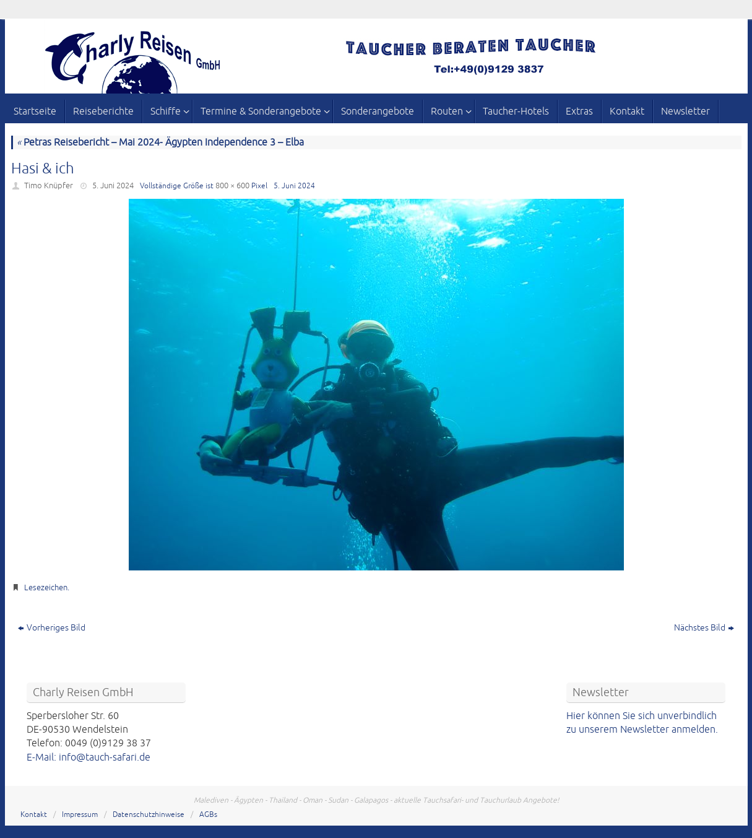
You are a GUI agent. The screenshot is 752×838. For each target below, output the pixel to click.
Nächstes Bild (704, 627)
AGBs (208, 814)
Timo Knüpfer (48, 186)
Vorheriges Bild (51, 627)
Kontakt (33, 814)
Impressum (80, 814)
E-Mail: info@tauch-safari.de (88, 757)
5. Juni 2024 (113, 186)
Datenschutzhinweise (148, 814)
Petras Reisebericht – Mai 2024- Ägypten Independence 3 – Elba (160, 142)
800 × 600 (232, 186)
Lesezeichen (45, 588)
